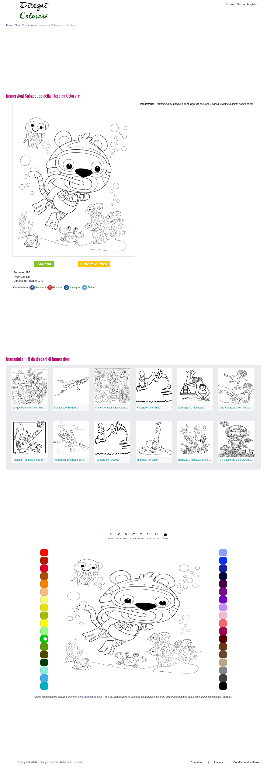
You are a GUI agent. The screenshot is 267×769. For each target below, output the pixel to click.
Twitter (91, 288)
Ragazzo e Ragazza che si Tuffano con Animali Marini (208, 460)
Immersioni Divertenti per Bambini (73, 460)
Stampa (44, 265)
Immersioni (29, 25)
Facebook (41, 288)
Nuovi (241, 4)
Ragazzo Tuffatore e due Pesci (30, 460)
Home (230, 4)
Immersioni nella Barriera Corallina (114, 408)
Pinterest (58, 288)
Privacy (218, 763)
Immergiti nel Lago (147, 460)
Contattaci (197, 763)
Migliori (252, 4)
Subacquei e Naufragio (191, 408)
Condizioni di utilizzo (246, 763)
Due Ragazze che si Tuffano (235, 408)
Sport (18, 25)
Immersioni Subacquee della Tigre (89, 697)
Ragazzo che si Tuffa (148, 408)
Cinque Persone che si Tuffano (30, 408)
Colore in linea (94, 265)
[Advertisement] (133, 61)
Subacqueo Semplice (66, 408)
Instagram (75, 288)
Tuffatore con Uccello (107, 460)
